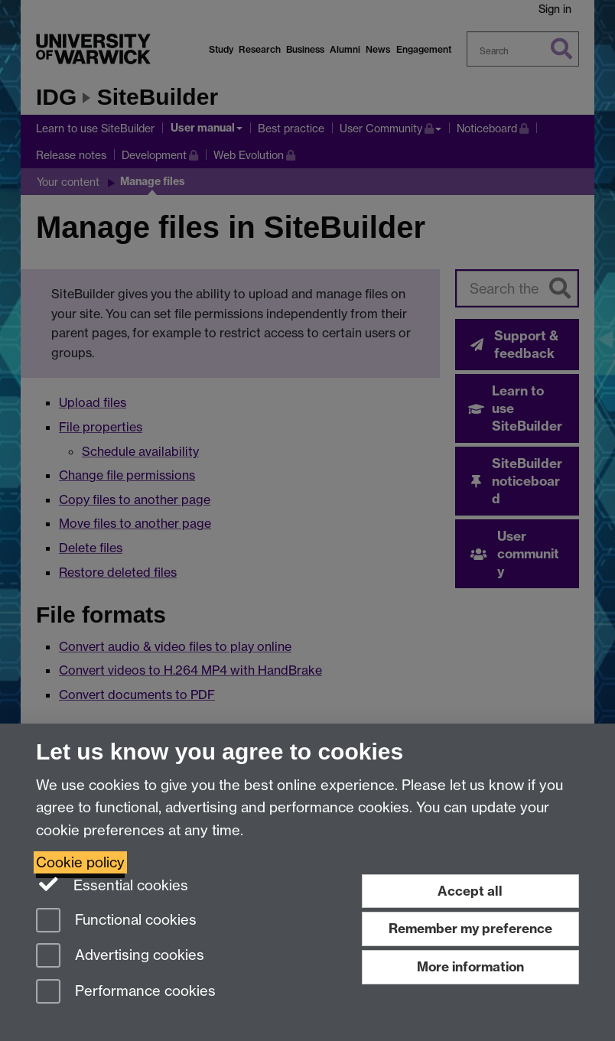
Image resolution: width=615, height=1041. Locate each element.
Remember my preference (470, 928)
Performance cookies (126, 992)
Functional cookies (116, 921)
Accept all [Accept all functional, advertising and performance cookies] (470, 891)
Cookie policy (80, 862)
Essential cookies (112, 884)
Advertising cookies (120, 956)
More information (470, 966)
